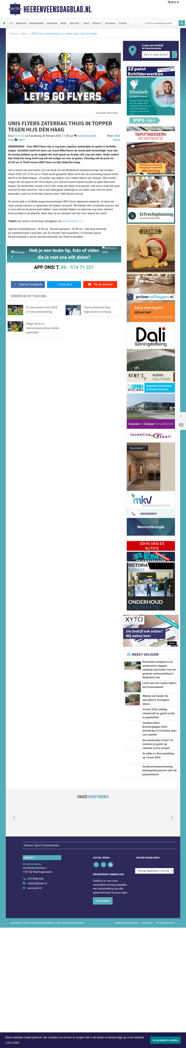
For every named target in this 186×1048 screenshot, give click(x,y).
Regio (64, 23)
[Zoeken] (182, 23)
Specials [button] (74, 23)
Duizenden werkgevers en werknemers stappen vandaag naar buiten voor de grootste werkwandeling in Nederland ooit (159, 669)
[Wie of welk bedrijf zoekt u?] (156, 54)
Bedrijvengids (36, 23)
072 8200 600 (35, 999)
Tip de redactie (100, 284)
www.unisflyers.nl (72, 221)
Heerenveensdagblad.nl (57, 9)
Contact (123, 23)
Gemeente (52, 23)
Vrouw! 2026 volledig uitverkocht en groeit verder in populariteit (158, 762)
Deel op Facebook (28, 284)
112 (11, 23)
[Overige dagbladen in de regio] (154, 991)
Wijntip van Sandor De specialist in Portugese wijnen (155, 732)
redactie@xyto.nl (37, 1004)
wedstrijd (83, 135)
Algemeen (21, 23)
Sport (86, 23)
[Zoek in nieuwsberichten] (161, 23)
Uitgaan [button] (96, 23)
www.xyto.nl (34, 1008)
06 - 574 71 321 (77, 267)
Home (13, 33)
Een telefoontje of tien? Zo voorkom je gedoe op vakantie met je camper (157, 824)
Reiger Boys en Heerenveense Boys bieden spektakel (42, 328)
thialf (93, 135)
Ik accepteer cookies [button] (165, 1040)
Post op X (64, 284)
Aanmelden (102, 1021)
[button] (10, 943)
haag (11, 139)
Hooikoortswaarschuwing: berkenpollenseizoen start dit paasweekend (159, 879)
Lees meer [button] (13, 1042)
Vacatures (110, 23)
